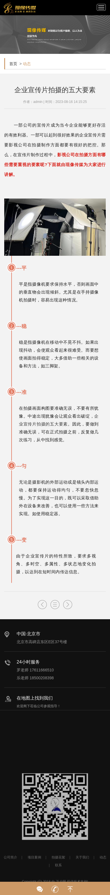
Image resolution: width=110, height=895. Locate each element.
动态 (27, 63)
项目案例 (34, 869)
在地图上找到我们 (35, 698)
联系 (58, 877)
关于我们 (82, 869)
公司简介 (10, 869)
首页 (13, 63)
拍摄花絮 (58, 869)
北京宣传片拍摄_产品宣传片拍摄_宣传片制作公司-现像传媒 (19, 8)
